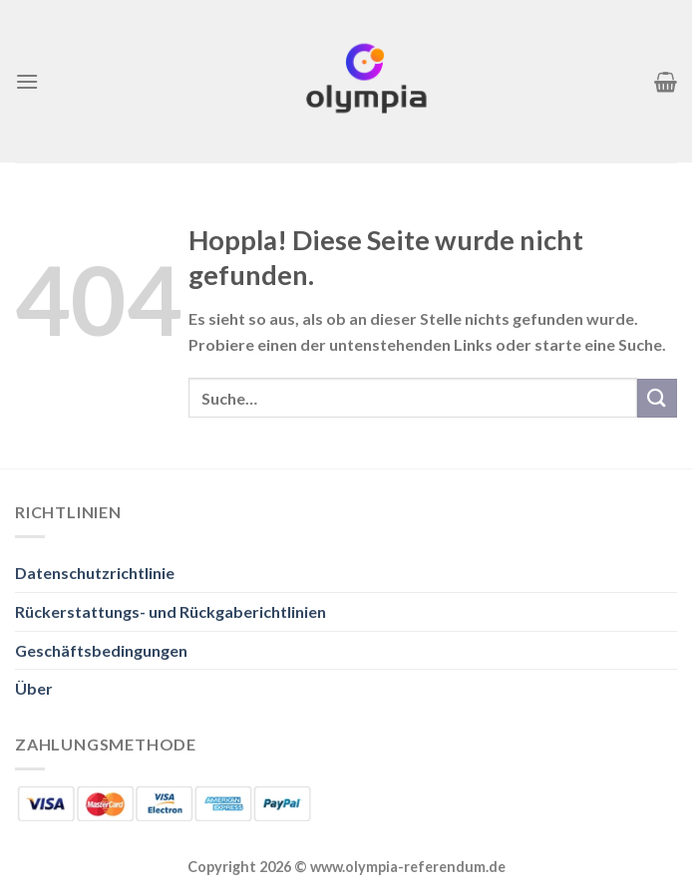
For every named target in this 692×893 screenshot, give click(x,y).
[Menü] (27, 81)
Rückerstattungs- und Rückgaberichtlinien (170, 611)
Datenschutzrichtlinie (94, 572)
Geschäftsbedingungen (101, 650)
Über (34, 688)
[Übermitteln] (657, 398)
